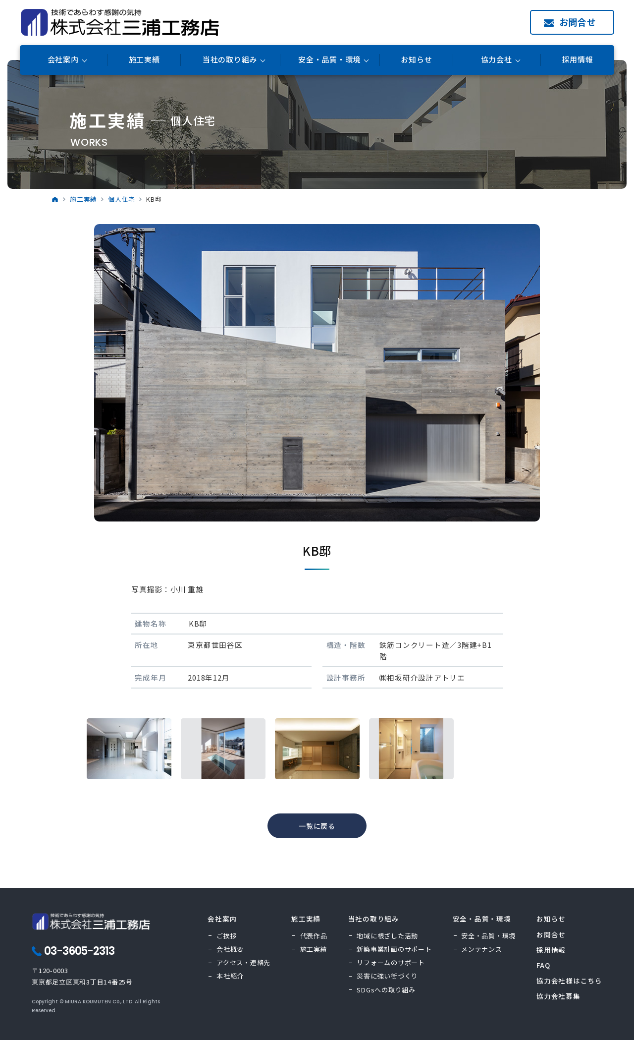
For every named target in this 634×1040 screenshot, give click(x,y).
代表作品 (313, 935)
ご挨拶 (226, 935)
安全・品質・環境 (488, 935)
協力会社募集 (558, 996)
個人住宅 (121, 199)
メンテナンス (481, 949)
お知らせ (416, 60)
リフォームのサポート (391, 962)
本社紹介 (230, 976)
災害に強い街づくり (387, 976)
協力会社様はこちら (569, 980)
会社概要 (230, 949)
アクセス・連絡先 (243, 962)
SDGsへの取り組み (386, 989)
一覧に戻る (317, 826)
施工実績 (144, 60)
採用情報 (577, 60)
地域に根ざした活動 (387, 935)
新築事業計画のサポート (394, 949)
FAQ (543, 965)
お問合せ (577, 21)
